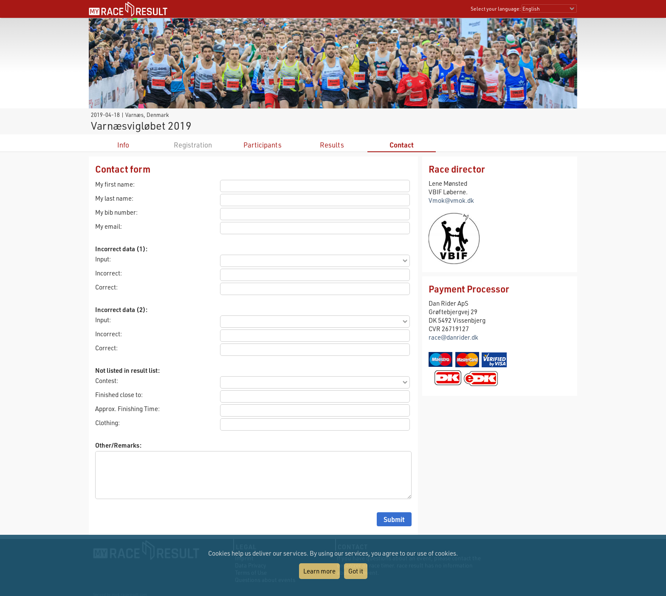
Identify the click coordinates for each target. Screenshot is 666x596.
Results (332, 144)
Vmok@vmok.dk (451, 200)
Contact (401, 144)
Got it (355, 571)
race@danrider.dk (453, 337)
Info (123, 144)
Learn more (319, 571)
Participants (262, 144)
